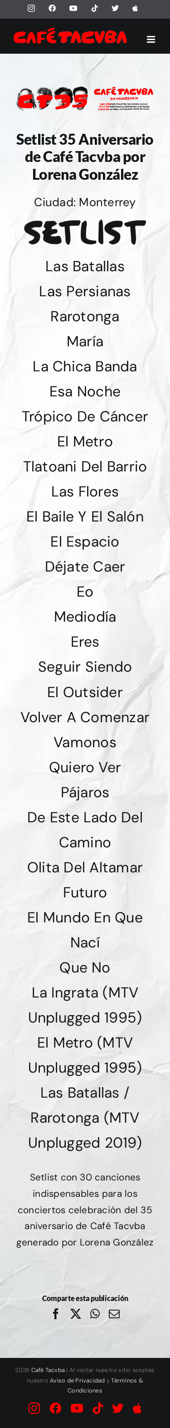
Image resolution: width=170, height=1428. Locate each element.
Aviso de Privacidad (77, 1380)
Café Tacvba (48, 1370)
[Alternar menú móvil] (151, 39)
